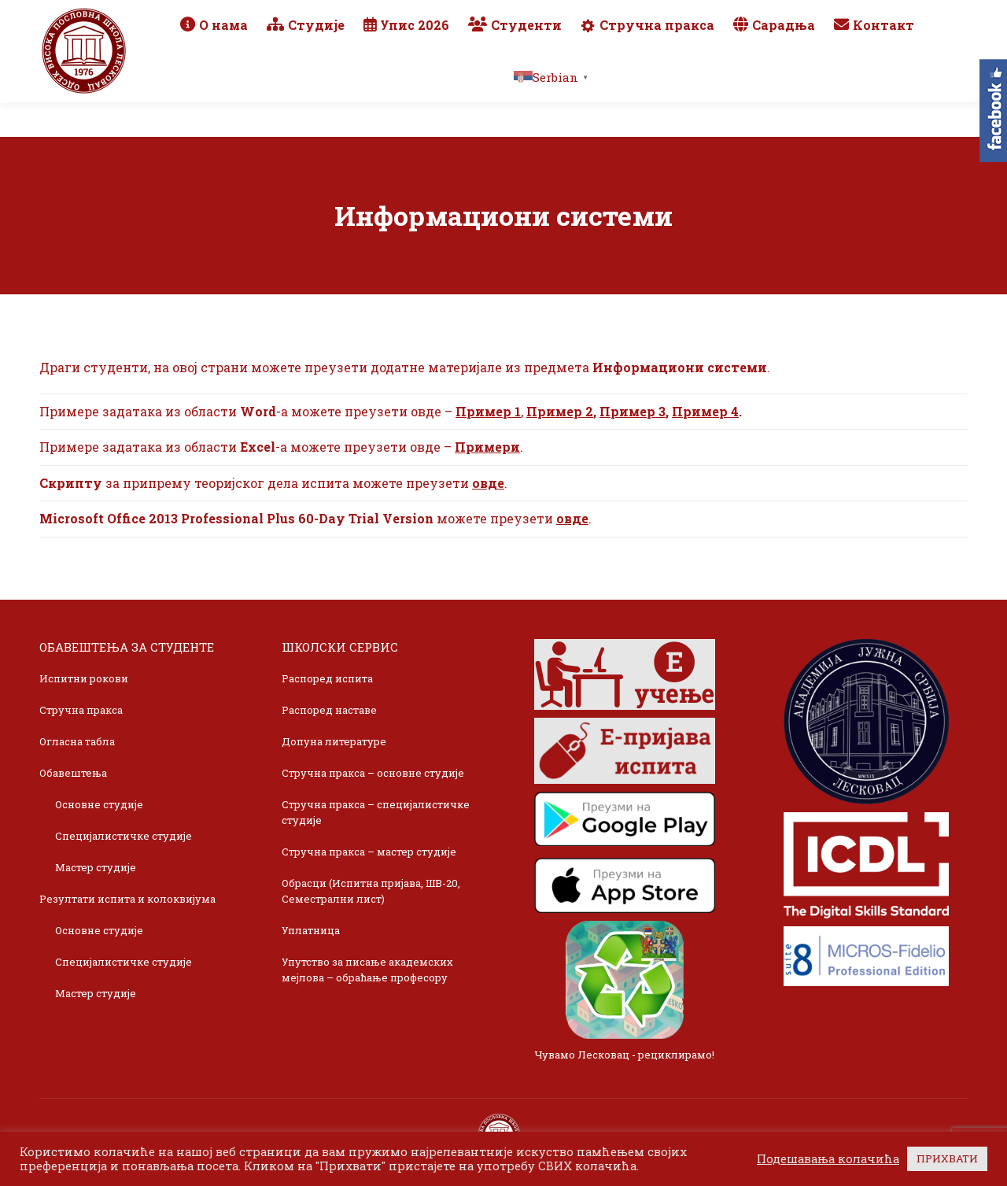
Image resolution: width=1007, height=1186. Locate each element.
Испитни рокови (83, 678)
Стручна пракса (81, 710)
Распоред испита (327, 678)
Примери (487, 446)
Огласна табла (77, 741)
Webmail (742, 17)
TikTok (909, 17)
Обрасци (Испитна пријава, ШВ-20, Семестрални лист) (371, 891)
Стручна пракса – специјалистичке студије (376, 812)
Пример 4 (705, 411)
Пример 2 (559, 411)
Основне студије (99, 804)
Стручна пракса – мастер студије (369, 851)
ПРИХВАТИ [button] (947, 1158)
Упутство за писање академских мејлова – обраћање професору (367, 970)
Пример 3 (632, 411)
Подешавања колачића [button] (828, 1159)
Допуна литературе (334, 741)
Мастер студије (95, 867)
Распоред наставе (329, 710)
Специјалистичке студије (123, 836)
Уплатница (311, 930)
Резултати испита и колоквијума (127, 899)
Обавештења (73, 773)
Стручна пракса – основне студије (373, 773)
